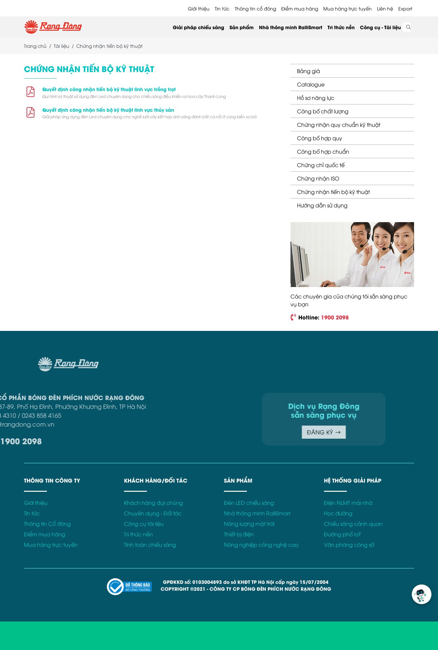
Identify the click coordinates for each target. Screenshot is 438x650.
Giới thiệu (198, 8)
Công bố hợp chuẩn (323, 151)
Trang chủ (35, 46)
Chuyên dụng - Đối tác (153, 513)
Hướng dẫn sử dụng (322, 205)
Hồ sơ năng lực (315, 97)
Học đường (338, 513)
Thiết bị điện (239, 534)
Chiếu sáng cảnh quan (353, 523)
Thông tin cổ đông (255, 8)
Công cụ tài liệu (144, 523)
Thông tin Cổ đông (47, 523)
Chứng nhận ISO (318, 178)
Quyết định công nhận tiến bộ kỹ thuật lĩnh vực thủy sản (108, 109)
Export (405, 8)
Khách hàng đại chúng (153, 502)
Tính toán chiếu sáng (150, 544)
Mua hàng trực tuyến (347, 8)
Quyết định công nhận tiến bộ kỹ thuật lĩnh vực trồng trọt (109, 89)
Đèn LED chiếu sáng (249, 502)
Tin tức (222, 8)
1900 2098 (335, 317)
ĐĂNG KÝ (273, 432)
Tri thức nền (341, 27)
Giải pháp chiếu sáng (198, 27)
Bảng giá (308, 70)
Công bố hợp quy (319, 138)
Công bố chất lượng (322, 111)
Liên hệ (385, 8)
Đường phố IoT (342, 534)
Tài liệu (61, 46)
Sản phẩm (241, 27)
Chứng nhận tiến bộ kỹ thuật (333, 191)
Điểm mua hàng (299, 8)
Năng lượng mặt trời (249, 523)
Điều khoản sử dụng (331, 360)
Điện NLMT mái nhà (348, 502)
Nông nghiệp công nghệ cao (261, 544)
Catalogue (311, 84)
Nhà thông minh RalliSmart (290, 27)
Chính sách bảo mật (385, 360)
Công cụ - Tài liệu (380, 27)
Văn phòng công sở (349, 544)
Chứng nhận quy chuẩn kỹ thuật (338, 124)
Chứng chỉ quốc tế (321, 164)
